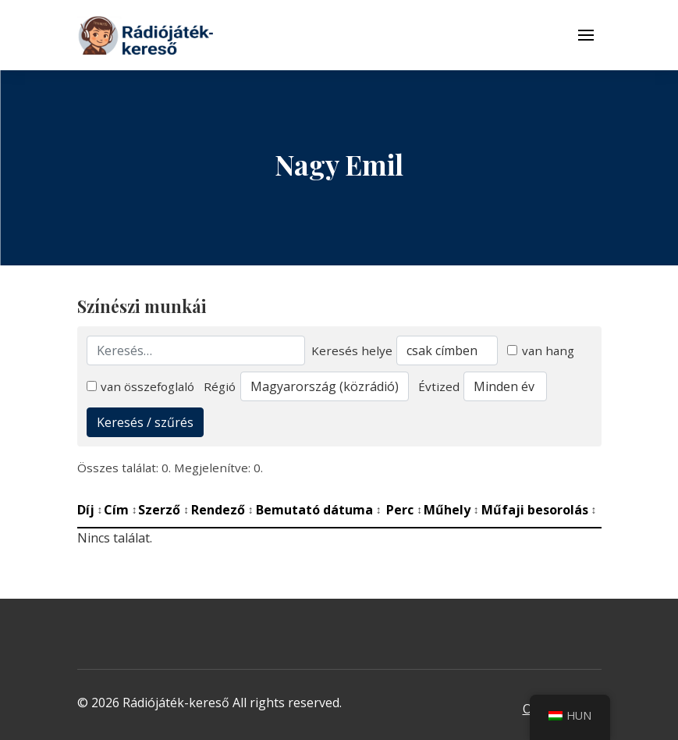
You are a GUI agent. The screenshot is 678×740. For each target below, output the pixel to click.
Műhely (451, 509)
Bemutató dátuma (319, 509)
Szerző (163, 509)
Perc (404, 509)
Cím (120, 509)
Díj (90, 509)
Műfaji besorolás (539, 509)
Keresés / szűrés (145, 422)
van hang (540, 350)
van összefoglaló (141, 386)
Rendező (222, 509)
